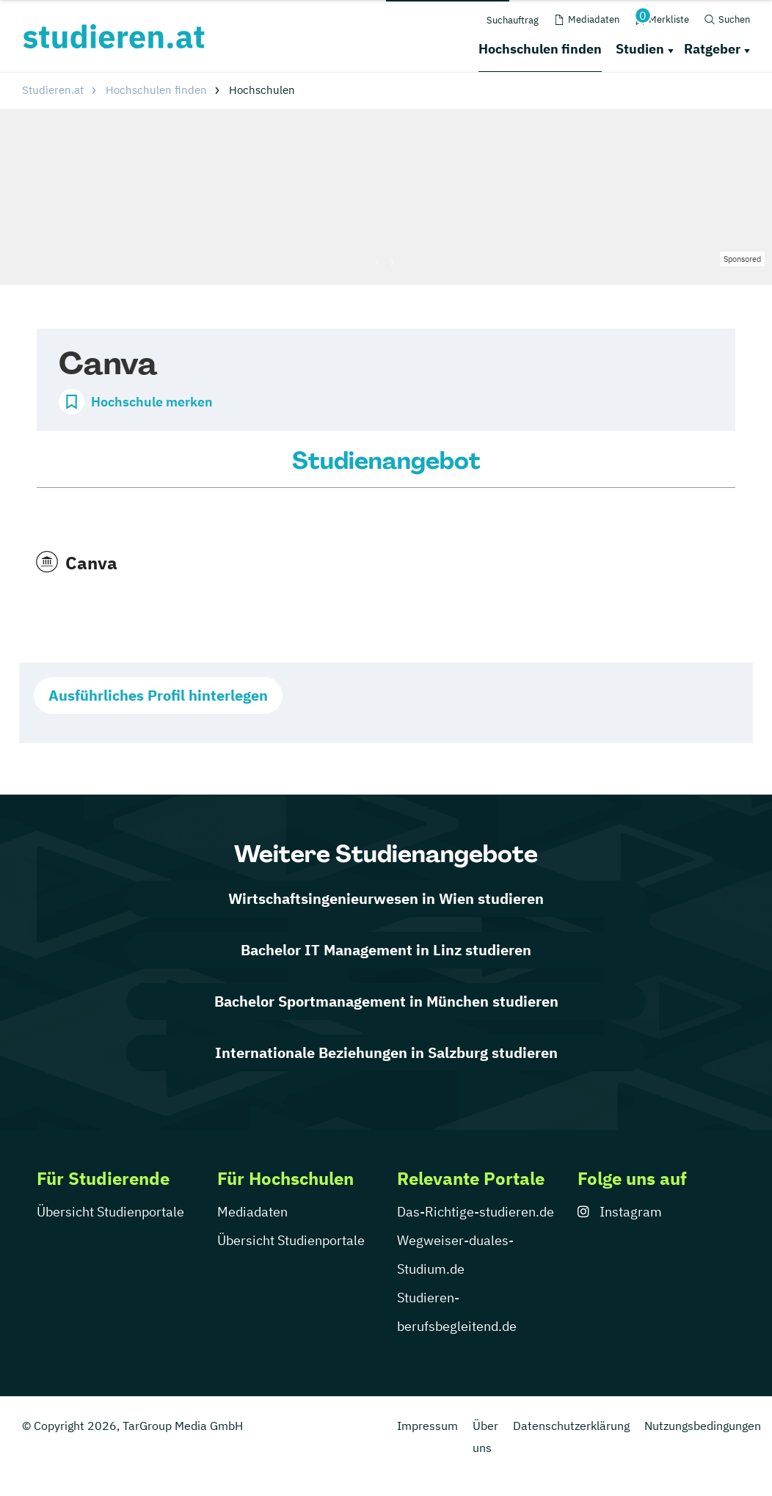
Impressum (427, 1425)
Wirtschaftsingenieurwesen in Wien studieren (386, 898)
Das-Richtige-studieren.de (475, 1211)
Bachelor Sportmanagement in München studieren (386, 1001)
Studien (640, 48)
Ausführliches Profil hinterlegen (158, 695)
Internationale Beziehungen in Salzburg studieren (386, 1052)
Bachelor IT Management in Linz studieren (386, 950)
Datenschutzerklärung (571, 1425)
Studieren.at (53, 90)
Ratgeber (712, 48)
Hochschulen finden (540, 48)
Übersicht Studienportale (110, 1211)
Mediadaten (252, 1211)
